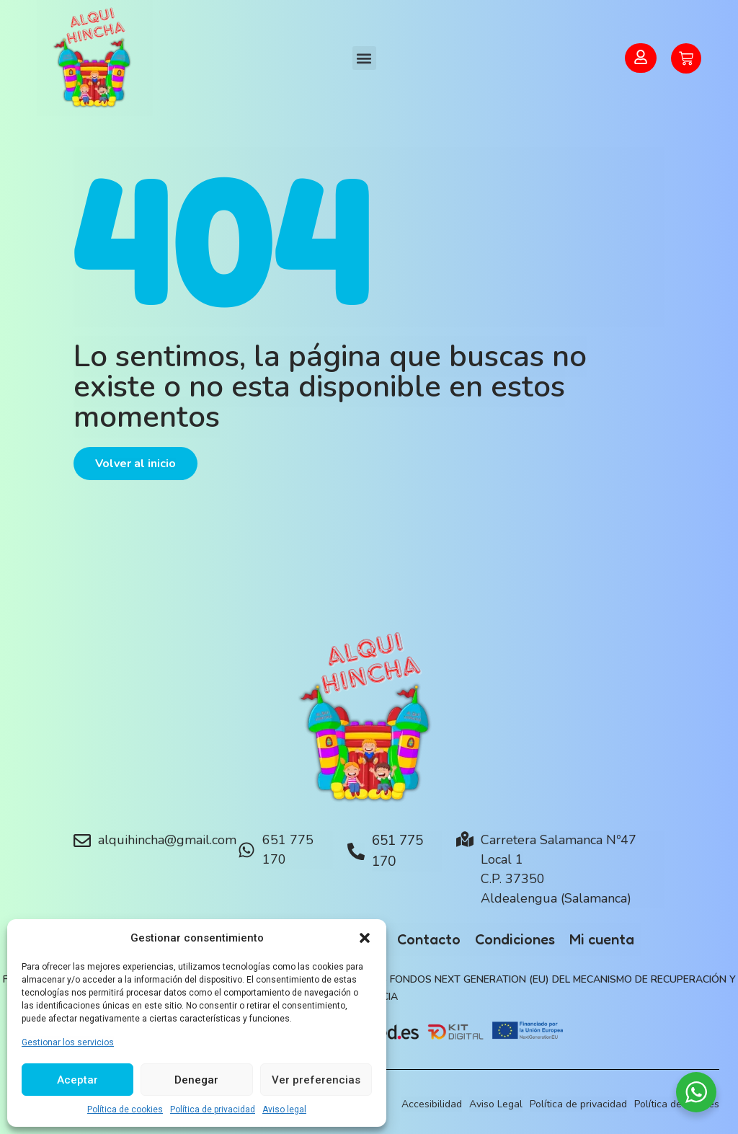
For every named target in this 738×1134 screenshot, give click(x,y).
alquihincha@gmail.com (167, 840)
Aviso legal (284, 1109)
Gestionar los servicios (68, 1042)
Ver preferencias (316, 1079)
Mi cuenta (601, 939)
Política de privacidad (212, 1109)
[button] (364, 938)
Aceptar (77, 1079)
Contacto (429, 939)
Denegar (196, 1079)
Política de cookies (125, 1109)
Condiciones (515, 939)
